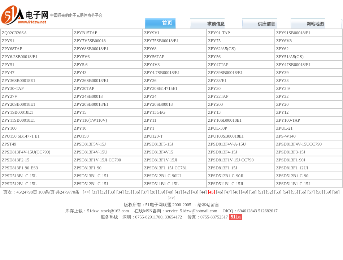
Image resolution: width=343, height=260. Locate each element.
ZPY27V (9, 96)
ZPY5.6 (81, 64)
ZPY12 (282, 112)
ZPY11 (150, 120)
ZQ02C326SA (14, 32)
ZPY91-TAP (219, 32)
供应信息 (266, 23)
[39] (161, 192)
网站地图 (315, 23)
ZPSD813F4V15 (158, 152)
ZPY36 (150, 80)
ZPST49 (9, 144)
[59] (327, 192)
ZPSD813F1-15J (222, 167)
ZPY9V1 (152, 32)
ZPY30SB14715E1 (161, 88)
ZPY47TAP (218, 64)
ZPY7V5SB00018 (90, 40)
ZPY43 (80, 72)
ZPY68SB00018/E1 (91, 48)
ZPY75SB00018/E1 (161, 40)
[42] (186, 192)
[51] (261, 192)
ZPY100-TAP (288, 120)
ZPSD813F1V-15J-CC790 (230, 159)
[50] (253, 192)
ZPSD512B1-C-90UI (162, 175)
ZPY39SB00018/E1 (225, 72)
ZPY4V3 (152, 64)
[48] (236, 192)
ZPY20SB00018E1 (18, 104)
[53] (278, 192)
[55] (294, 192)
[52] (269, 192)
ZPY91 (8, 40)
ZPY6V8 (284, 40)
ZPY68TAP (12, 48)
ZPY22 (282, 96)
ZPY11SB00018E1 (18, 120)
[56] (303, 192)
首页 (167, 23)
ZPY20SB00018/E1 (91, 104)
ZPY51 (8, 64)
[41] (178, 192)
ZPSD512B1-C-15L (19, 183)
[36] (136, 192)
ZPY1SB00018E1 (17, 112)
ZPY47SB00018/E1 (293, 64)
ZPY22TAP (218, 96)
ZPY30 (214, 88)
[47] (228, 192)
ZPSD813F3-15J (290, 152)
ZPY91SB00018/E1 (293, 32)
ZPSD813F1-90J (290, 159)
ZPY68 (150, 48)
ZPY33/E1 (217, 80)
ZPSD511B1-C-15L (161, 183)
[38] (153, 192)
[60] (336, 192)
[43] (195, 192)
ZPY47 (8, 72)
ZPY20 (282, 104)
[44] (203, 192)
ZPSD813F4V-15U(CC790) (26, 152)
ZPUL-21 (284, 128)
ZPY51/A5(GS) (290, 56)
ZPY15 (80, 112)
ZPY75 (214, 40)
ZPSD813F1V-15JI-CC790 (97, 159)
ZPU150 (81, 136)
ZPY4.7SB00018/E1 (162, 72)
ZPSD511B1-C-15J (293, 183)
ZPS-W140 (286, 136)
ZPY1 (149, 128)
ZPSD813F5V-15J (90, 144)
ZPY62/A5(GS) (221, 48)
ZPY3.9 (283, 88)
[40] (170, 192)
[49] (244, 192)
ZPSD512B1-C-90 (292, 175)
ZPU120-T (153, 136)
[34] (120, 192)
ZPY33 (282, 80)
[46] (219, 192)
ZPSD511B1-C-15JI (225, 183)
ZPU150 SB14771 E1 (21, 136)
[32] (103, 192)
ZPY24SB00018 (88, 96)
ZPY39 (282, 72)
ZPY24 (150, 96)
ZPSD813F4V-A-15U (227, 144)
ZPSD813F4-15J (222, 152)
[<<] (87, 192)
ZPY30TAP (84, 88)
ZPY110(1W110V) (90, 120)
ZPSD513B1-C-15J (91, 175)
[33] (112, 192)
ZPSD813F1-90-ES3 (20, 167)
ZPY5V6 (82, 56)
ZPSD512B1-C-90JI (225, 175)
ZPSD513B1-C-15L (19, 175)
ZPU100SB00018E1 (226, 136)
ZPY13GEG (154, 112)
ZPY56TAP (154, 56)
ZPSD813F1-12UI (292, 167)
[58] (319, 192)
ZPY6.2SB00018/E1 (20, 56)
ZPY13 (214, 112)
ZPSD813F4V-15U (90, 152)
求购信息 (216, 23)
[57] (311, 192)
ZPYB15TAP (85, 32)
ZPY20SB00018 (158, 104)
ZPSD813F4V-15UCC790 (299, 144)
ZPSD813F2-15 (15, 159)
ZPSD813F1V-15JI (160, 159)
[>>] (171, 197)
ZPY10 (80, 128)
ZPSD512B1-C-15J (91, 183)
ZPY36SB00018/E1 (91, 80)
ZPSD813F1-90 (87, 167)
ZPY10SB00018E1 (225, 120)
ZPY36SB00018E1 (18, 80)
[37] (145, 192)
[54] (286, 192)
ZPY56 (214, 56)
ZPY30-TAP (12, 88)
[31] (95, 192)
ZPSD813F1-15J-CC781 (165, 167)
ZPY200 (215, 104)
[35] (128, 192)
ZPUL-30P (217, 128)
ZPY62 (282, 48)
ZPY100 (9, 128)
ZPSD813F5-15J (158, 144)
